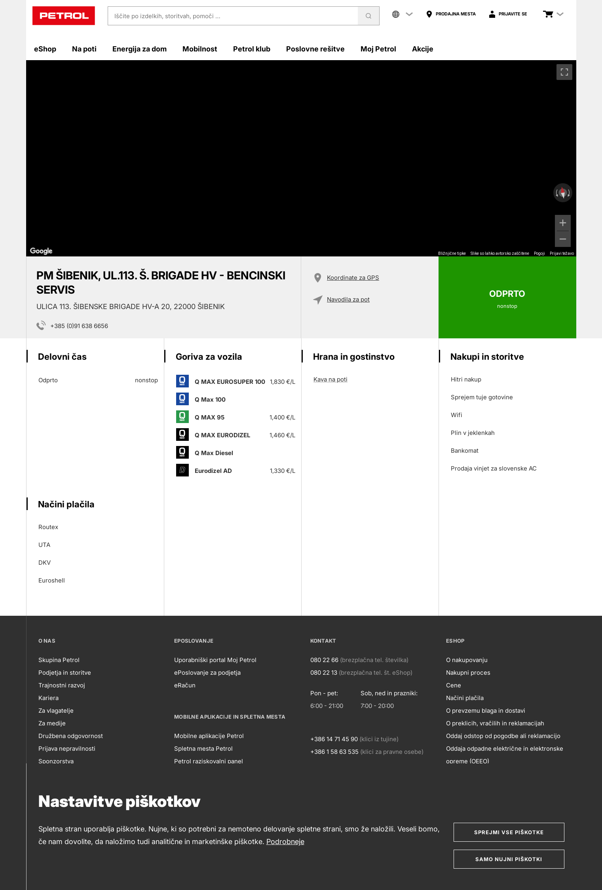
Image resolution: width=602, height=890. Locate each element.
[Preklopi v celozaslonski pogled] (564, 72)
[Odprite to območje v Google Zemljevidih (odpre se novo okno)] (41, 251)
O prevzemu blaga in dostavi (485, 710)
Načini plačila (465, 698)
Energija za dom (139, 49)
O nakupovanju (467, 660)
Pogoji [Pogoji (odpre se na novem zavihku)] (539, 253)
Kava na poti (330, 379)
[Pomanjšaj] (563, 239)
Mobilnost (199, 49)
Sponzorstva (56, 761)
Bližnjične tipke (452, 253)
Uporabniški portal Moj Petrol (215, 660)
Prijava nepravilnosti (66, 748)
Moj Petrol (378, 49)
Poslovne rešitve (315, 49)
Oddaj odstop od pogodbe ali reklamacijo (503, 736)
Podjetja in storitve (64, 672)
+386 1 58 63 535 (334, 751)
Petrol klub (251, 49)
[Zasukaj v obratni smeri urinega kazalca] (556, 192)
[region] (301, 158)
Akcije (422, 49)
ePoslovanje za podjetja (207, 672)
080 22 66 (324, 660)
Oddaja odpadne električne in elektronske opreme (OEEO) (504, 755)
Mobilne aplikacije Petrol (209, 736)
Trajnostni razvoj (61, 685)
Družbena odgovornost (70, 736)
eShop (45, 49)
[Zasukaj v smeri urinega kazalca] (569, 192)
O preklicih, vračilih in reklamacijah (495, 723)
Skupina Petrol (59, 660)
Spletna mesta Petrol (203, 748)
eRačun (185, 685)
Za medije (52, 723)
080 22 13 (323, 672)
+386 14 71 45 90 (334, 739)
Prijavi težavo (562, 253)
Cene (453, 685)
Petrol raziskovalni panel (208, 761)
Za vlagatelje (56, 710)
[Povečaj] (563, 223)
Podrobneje (285, 841)
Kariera (48, 698)
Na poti (84, 49)
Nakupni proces (468, 672)
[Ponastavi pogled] (562, 193)
